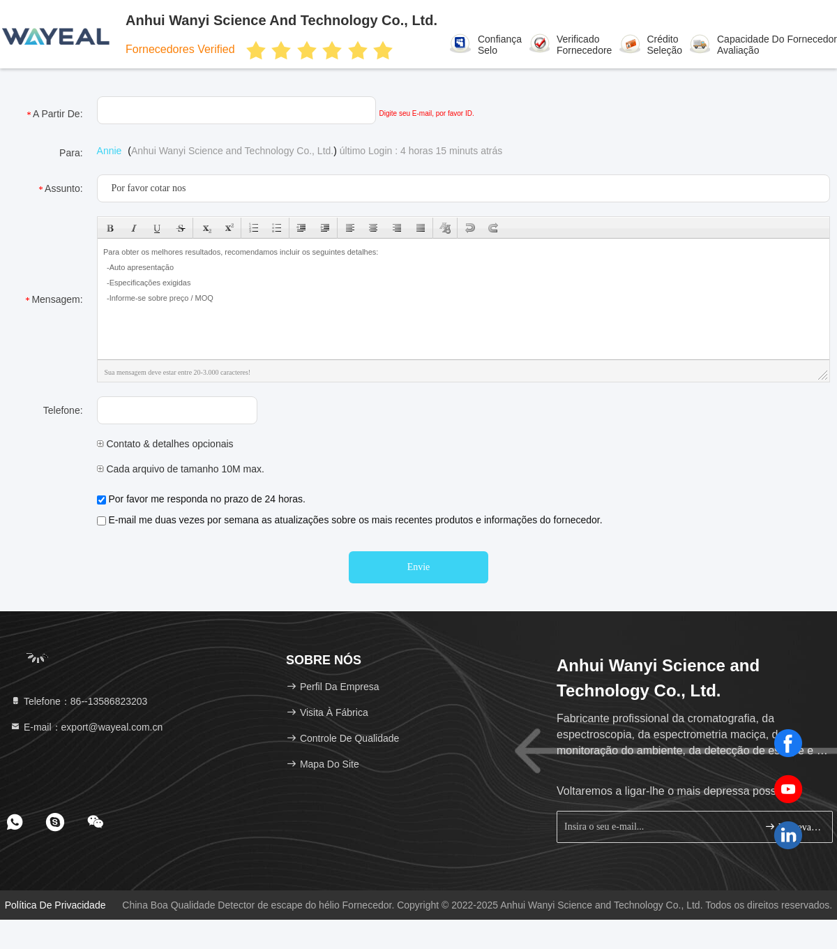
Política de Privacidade (55, 905)
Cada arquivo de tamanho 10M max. (180, 468)
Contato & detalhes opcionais (165, 443)
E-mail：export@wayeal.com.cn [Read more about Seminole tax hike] (86, 727)
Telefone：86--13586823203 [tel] (78, 701)
